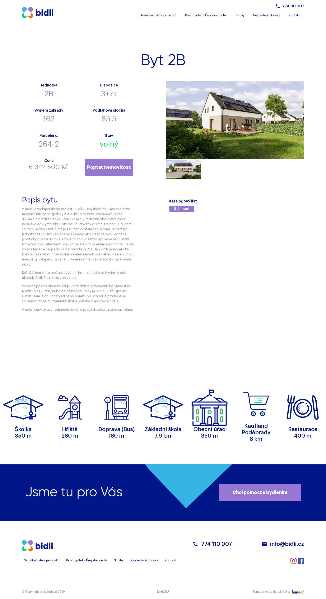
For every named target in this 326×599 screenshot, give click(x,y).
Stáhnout (182, 209)
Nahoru (163, 592)
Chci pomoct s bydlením (260, 492)
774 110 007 (293, 6)
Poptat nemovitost (109, 167)
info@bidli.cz (287, 544)
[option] (183, 169)
